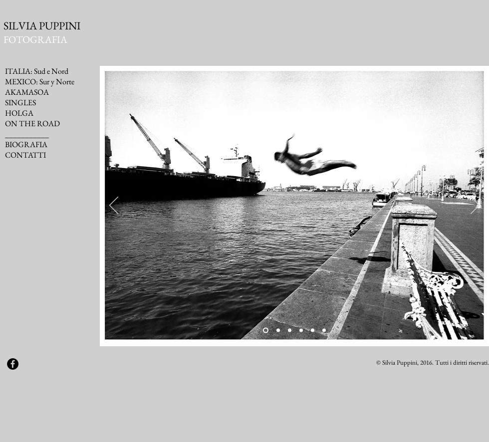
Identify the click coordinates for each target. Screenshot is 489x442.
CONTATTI (25, 155)
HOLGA (19, 113)
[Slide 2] (278, 330)
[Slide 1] (265, 330)
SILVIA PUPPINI (41, 25)
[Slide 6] (324, 330)
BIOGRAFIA (26, 144)
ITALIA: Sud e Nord (36, 71)
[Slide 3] (289, 330)
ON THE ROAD (32, 123)
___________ (27, 134)
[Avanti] (475, 206)
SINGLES (20, 102)
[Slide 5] (312, 330)
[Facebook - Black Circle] (12, 364)
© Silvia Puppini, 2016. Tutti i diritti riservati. (432, 362)
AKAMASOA (27, 92)
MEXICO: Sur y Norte (39, 81)
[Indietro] (113, 206)
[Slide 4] (301, 330)
